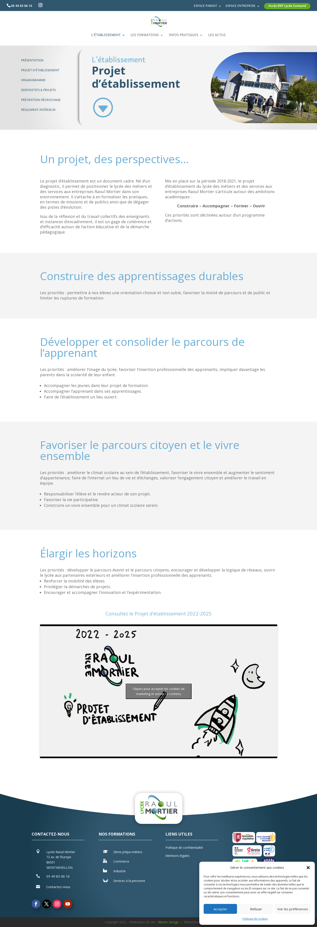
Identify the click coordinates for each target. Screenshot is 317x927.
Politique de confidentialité (184, 847)
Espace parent (205, 6)
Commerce (121, 861)
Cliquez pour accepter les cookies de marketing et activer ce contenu (159, 691)
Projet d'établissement (40, 70)
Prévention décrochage (41, 100)
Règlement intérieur (38, 110)
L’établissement (106, 36)
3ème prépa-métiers (127, 852)
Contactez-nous (58, 887)
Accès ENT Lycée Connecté (287, 6)
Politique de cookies (255, 919)
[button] (308, 867)
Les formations (144, 36)
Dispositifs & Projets (38, 90)
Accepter (220, 909)
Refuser (256, 909)
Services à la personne (129, 881)
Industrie (119, 871)
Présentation (32, 60)
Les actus (217, 36)
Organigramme (33, 80)
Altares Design (168, 922)
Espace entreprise (240, 6)
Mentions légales (177, 856)
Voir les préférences (292, 909)
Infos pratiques (183, 36)
